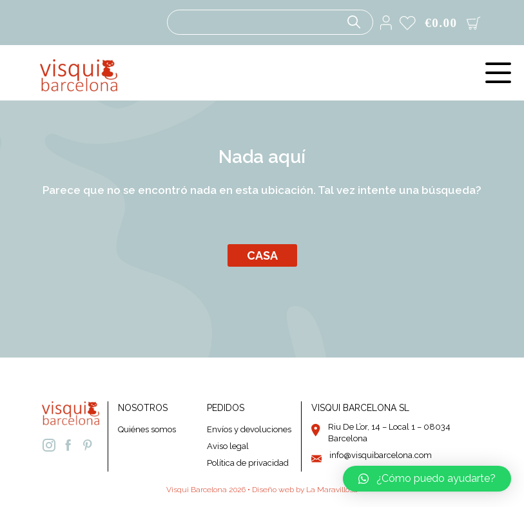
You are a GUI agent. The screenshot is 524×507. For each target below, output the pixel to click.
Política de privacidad (248, 463)
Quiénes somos (147, 429)
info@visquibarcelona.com (380, 455)
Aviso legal (228, 446)
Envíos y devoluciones (249, 429)
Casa (262, 255)
